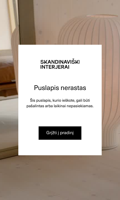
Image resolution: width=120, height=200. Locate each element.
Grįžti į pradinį (60, 132)
